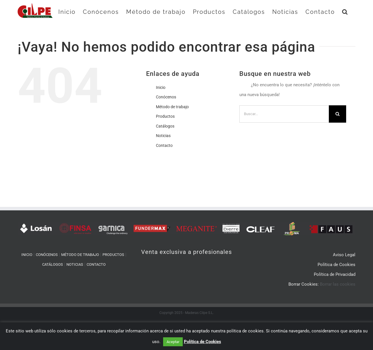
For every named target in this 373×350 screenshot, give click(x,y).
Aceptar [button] (173, 342)
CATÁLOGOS (52, 264)
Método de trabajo (172, 106)
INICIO (26, 254)
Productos (165, 116)
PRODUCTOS (113, 254)
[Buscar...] (284, 114)
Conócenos (166, 97)
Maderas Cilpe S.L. (199, 313)
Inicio (160, 87)
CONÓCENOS (47, 254)
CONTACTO (96, 264)
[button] (345, 11)
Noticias (163, 135)
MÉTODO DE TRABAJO (80, 254)
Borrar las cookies (337, 284)
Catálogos (165, 126)
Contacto (164, 145)
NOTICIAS (74, 264)
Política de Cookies (202, 341)
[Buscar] (337, 114)
